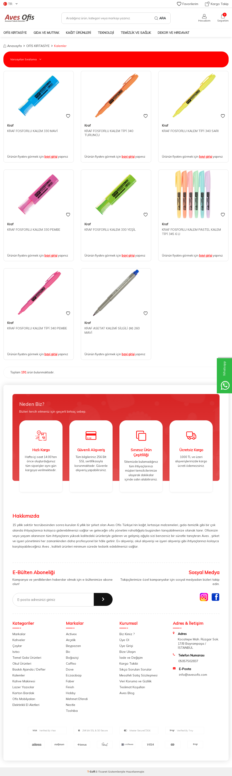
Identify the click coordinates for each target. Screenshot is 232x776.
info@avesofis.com (193, 675)
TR (10, 4)
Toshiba (72, 711)
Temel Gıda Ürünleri (26, 658)
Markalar (19, 634)
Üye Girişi (126, 646)
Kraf (10, 125)
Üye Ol (124, 640)
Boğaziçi (72, 658)
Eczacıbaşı (74, 675)
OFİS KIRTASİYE (15, 33)
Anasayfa (12, 46)
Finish (70, 687)
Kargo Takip (217, 4)
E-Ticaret (101, 771)
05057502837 (188, 661)
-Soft (91, 771)
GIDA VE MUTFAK (46, 33)
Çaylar (17, 646)
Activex (71, 634)
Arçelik (71, 640)
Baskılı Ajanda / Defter (29, 669)
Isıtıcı (15, 652)
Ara (160, 18)
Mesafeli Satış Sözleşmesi (138, 675)
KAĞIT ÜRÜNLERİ (78, 33)
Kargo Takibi (128, 663)
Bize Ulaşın (127, 652)
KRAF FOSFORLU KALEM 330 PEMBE (33, 230)
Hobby (70, 693)
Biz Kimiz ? (127, 634)
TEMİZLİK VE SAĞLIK (136, 33)
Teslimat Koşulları (132, 687)
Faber (70, 681)
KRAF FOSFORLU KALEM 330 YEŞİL (110, 230)
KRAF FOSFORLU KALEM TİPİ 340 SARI (190, 131)
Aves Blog (126, 693)
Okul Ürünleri (21, 663)
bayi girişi (50, 156)
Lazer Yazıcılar (23, 687)
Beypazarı (73, 646)
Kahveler (18, 640)
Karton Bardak (23, 693)
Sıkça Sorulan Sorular (135, 669)
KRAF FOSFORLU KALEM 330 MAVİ (32, 131)
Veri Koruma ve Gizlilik (135, 681)
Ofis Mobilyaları (23, 699)
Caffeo (71, 663)
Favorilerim (187, 4)
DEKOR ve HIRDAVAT (173, 33)
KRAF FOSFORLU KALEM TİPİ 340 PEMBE (37, 328)
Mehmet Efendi (77, 699)
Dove (70, 669)
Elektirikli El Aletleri (25, 705)
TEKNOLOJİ (106, 33)
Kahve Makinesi (23, 681)
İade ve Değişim (131, 658)
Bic (68, 652)
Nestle (70, 705)
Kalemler (18, 675)
